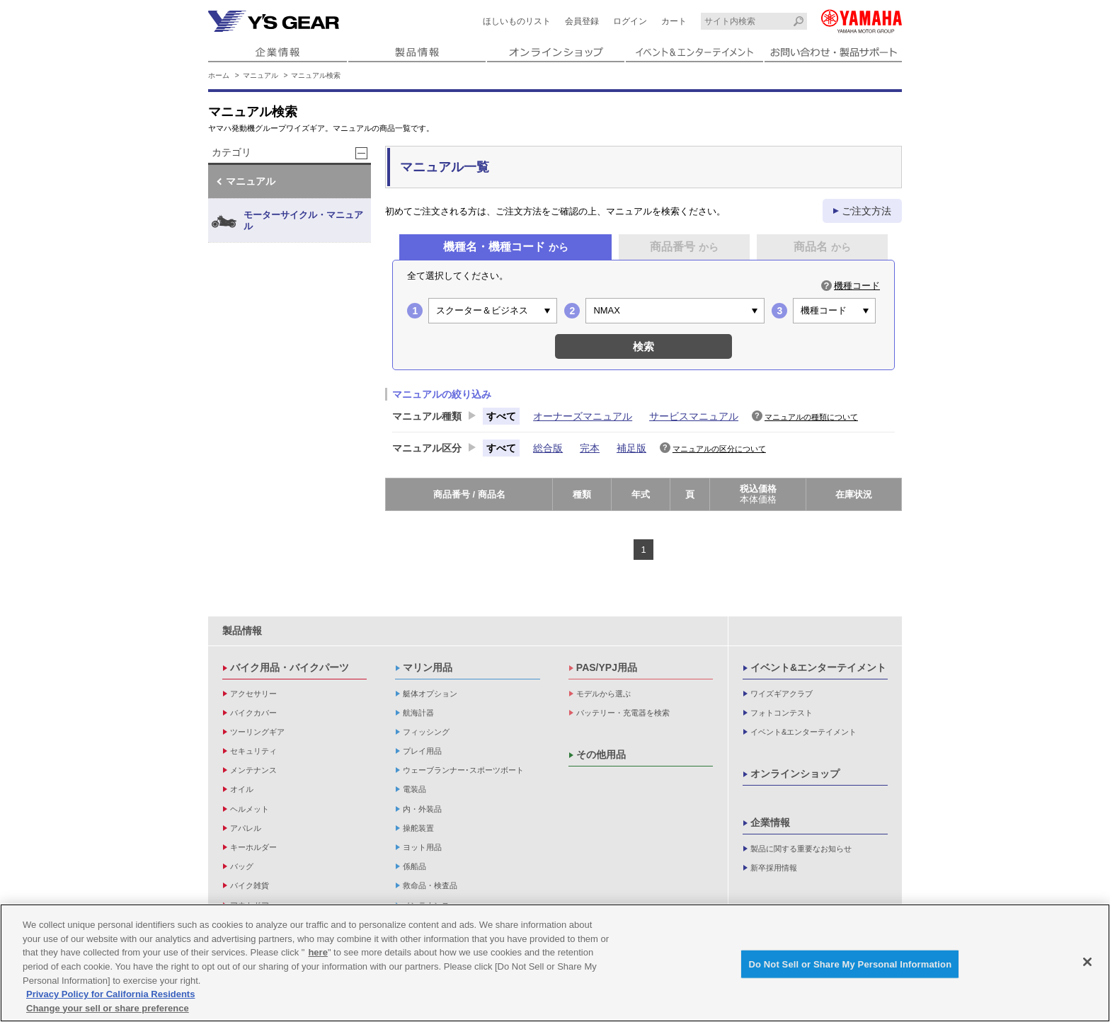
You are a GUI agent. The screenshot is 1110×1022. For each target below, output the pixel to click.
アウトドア (249, 905)
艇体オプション (430, 693)
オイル (241, 789)
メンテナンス (253, 770)
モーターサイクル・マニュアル (287, 221)
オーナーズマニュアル (582, 416)
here (317, 955)
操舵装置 (418, 828)
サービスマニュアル (693, 416)
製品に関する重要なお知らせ (801, 848)
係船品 (414, 866)
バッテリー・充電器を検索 (623, 712)
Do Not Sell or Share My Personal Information (849, 966)
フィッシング (426, 732)
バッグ (241, 866)
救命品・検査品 (430, 885)
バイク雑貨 (249, 885)
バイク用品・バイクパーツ (289, 667)
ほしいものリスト (517, 21)
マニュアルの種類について (811, 417)
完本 (590, 448)
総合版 (548, 448)
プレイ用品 (422, 751)
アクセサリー (253, 693)
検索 (643, 346)
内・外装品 (422, 809)
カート (674, 21)
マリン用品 (427, 667)
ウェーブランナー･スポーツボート (463, 770)
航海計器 (418, 712)
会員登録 (582, 21)
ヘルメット (249, 809)
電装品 (414, 789)
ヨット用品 (422, 847)
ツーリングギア (257, 732)
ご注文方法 (866, 211)
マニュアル (260, 75)
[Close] (1087, 964)
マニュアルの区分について (719, 448)
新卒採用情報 (773, 867)
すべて (501, 416)
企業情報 (770, 822)
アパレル (245, 828)
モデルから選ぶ (603, 693)
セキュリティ (253, 751)
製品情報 (242, 630)
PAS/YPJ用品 (606, 667)
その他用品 (601, 754)
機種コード (857, 285)
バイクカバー (253, 712)
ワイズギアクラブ (781, 693)
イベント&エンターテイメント (818, 667)
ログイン (630, 21)
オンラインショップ (795, 773)
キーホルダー (253, 847)
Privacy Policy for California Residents (110, 997)
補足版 (631, 448)
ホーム (218, 75)
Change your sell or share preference (107, 1010)
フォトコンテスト (781, 712)
